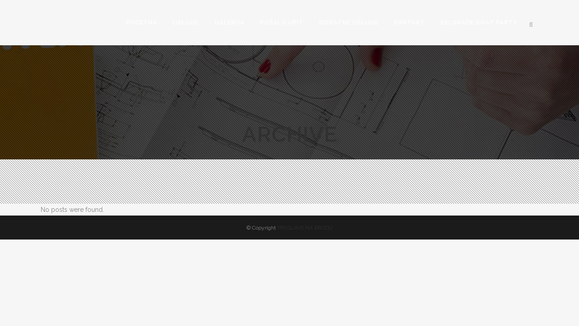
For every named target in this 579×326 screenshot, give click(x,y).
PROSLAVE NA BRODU (305, 228)
